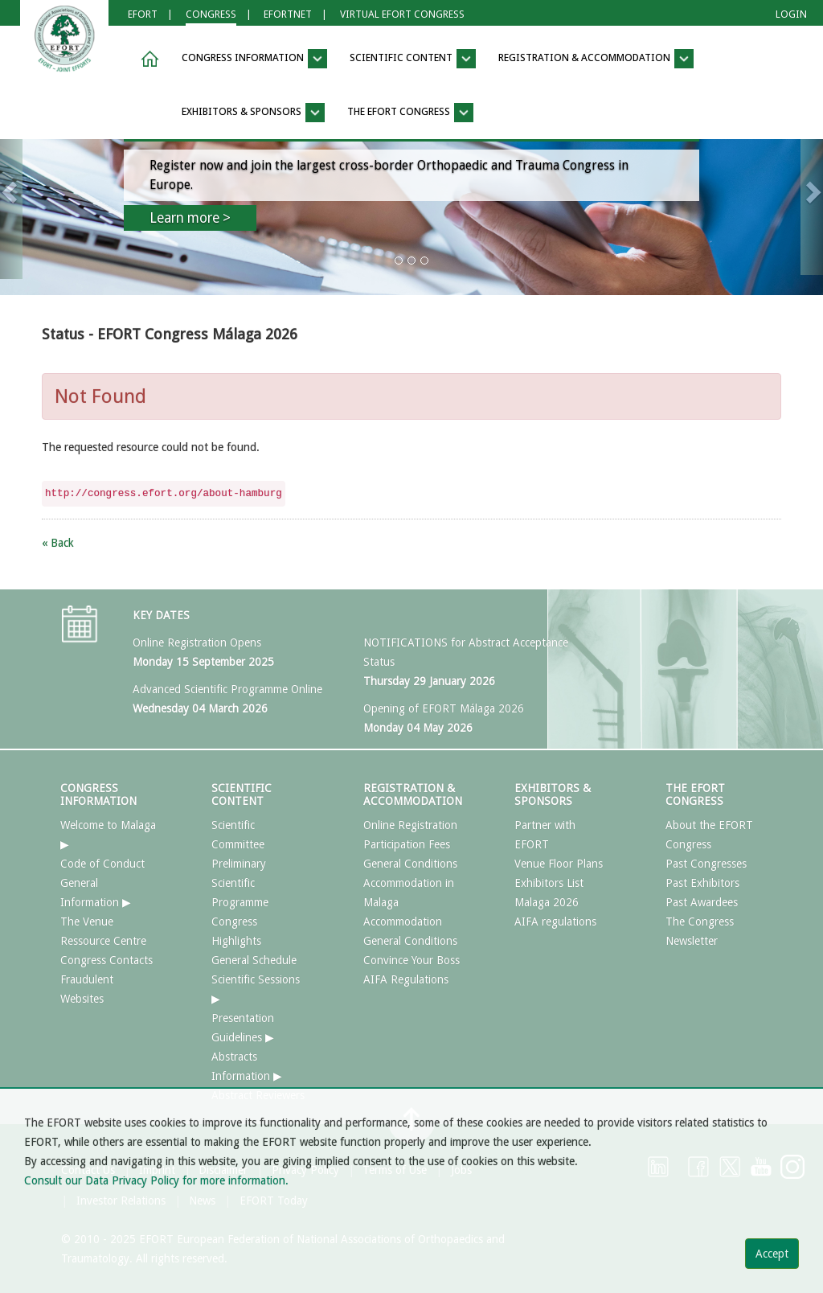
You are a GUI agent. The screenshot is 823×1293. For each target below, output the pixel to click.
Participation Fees (406, 844)
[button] (147, 59)
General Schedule (254, 960)
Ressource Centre (103, 940)
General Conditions (410, 863)
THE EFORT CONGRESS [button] (410, 112)
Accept (771, 1253)
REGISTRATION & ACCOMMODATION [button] (596, 58)
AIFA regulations (555, 921)
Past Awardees (701, 902)
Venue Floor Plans (558, 863)
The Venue (86, 921)
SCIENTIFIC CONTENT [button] (413, 58)
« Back (58, 542)
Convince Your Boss (411, 960)
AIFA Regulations (405, 979)
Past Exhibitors (702, 882)
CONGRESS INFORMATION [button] (254, 58)
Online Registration (410, 825)
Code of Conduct (102, 863)
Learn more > (190, 218)
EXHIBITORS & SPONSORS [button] (253, 112)
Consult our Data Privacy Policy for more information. (156, 1180)
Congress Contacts (106, 960)
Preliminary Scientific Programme (239, 883)
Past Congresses (706, 863)
